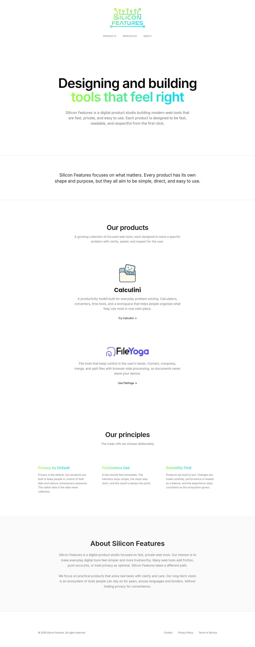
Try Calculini (126, 318)
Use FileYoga (126, 383)
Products (109, 36)
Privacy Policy (185, 632)
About (148, 36)
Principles (130, 36)
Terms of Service (208, 632)
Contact (168, 632)
